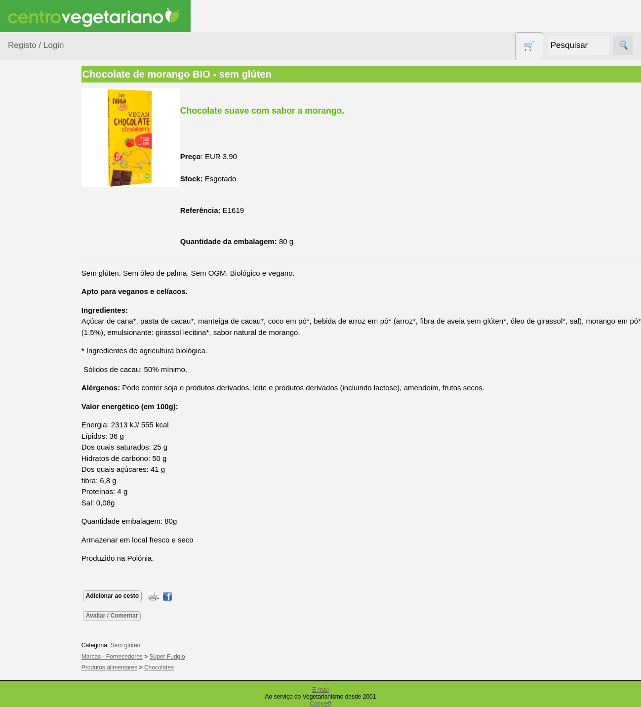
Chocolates (176, 667)
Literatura (47, 664)
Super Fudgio (184, 656)
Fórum (42, 631)
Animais (33, 170)
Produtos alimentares (39, 380)
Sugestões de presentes (42, 479)
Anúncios (47, 588)
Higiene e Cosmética (37, 331)
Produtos (23, 126)
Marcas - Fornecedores (129, 656)
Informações (28, 692)
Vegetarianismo (57, 556)
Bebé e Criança (45, 189)
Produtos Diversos (34, 410)
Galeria (43, 648)
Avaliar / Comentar (129, 615)
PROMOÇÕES (44, 435)
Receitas (46, 572)
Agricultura (37, 151)
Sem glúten (38, 454)
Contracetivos (42, 257)
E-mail (320, 689)
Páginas (21, 528)
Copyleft (320, 703)
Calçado (33, 208)
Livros (30, 355)
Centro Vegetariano (39, 233)
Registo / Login (36, 45)
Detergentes (40, 276)
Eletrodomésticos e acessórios (48, 301)
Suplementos (41, 503)
